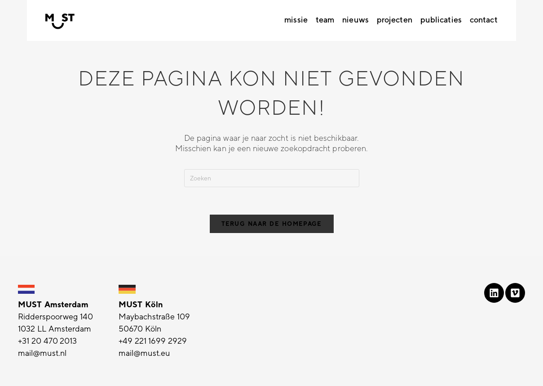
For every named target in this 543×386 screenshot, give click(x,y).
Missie (296, 19)
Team (325, 19)
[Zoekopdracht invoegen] (271, 178)
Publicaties (441, 19)
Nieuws (355, 19)
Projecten (394, 19)
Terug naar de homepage (271, 223)
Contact (484, 19)
